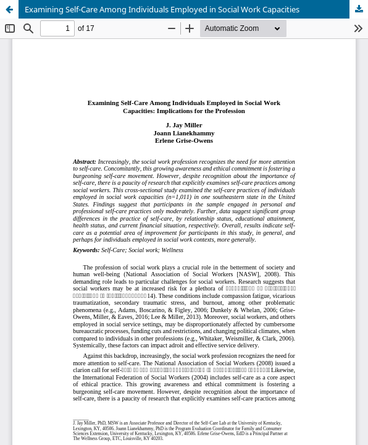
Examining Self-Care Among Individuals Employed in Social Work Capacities (162, 9)
